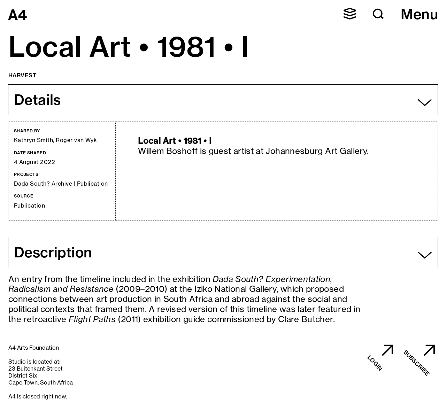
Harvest (22, 75)
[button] (350, 14)
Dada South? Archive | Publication (61, 183)
